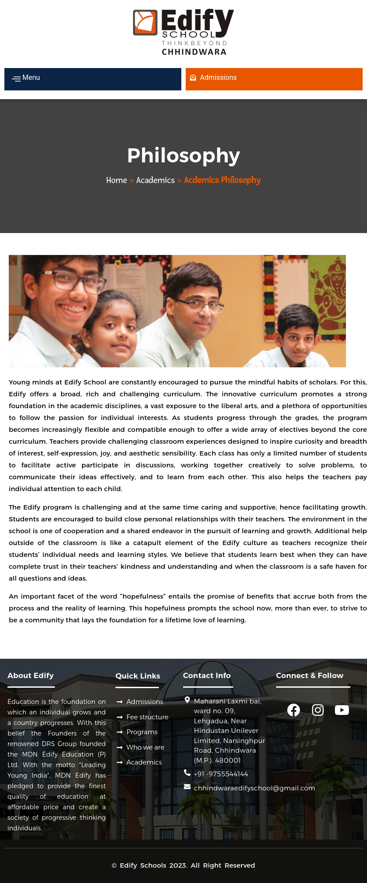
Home (116, 180)
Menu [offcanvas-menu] (26, 78)
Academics (156, 180)
